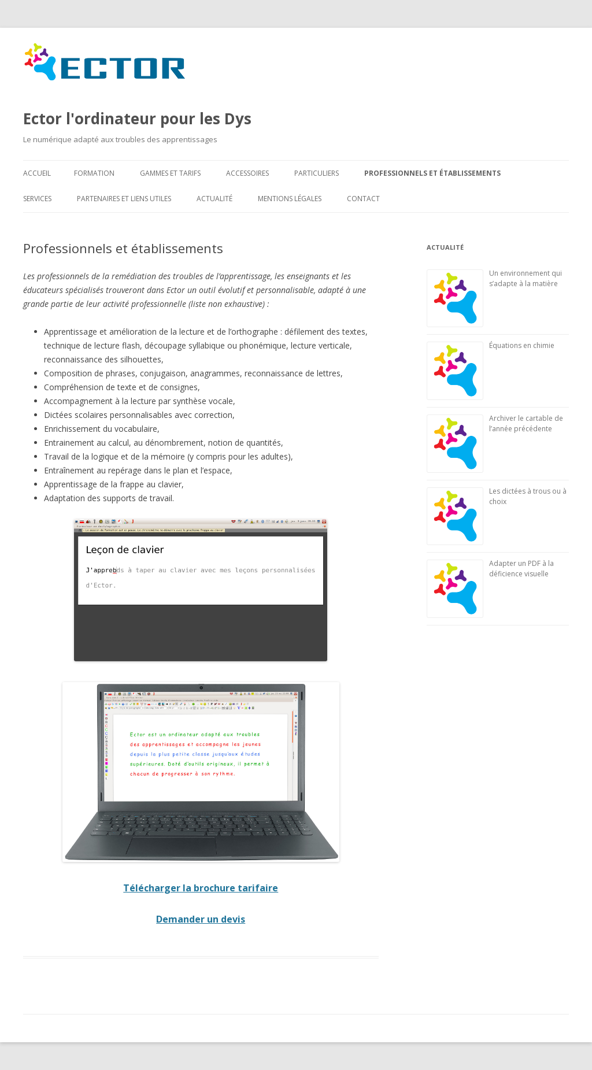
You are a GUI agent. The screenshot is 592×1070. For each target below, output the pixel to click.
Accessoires (247, 173)
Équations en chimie (521, 345)
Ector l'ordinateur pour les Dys (137, 85)
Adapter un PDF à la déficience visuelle (521, 568)
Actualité (214, 198)
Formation (94, 173)
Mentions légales (289, 198)
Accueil (37, 173)
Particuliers (316, 173)
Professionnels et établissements (432, 173)
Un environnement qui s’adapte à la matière (525, 278)
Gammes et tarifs (170, 173)
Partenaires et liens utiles (124, 198)
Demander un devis (200, 919)
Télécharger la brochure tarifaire (200, 888)
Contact (363, 198)
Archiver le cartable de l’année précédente (526, 423)
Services (37, 198)
